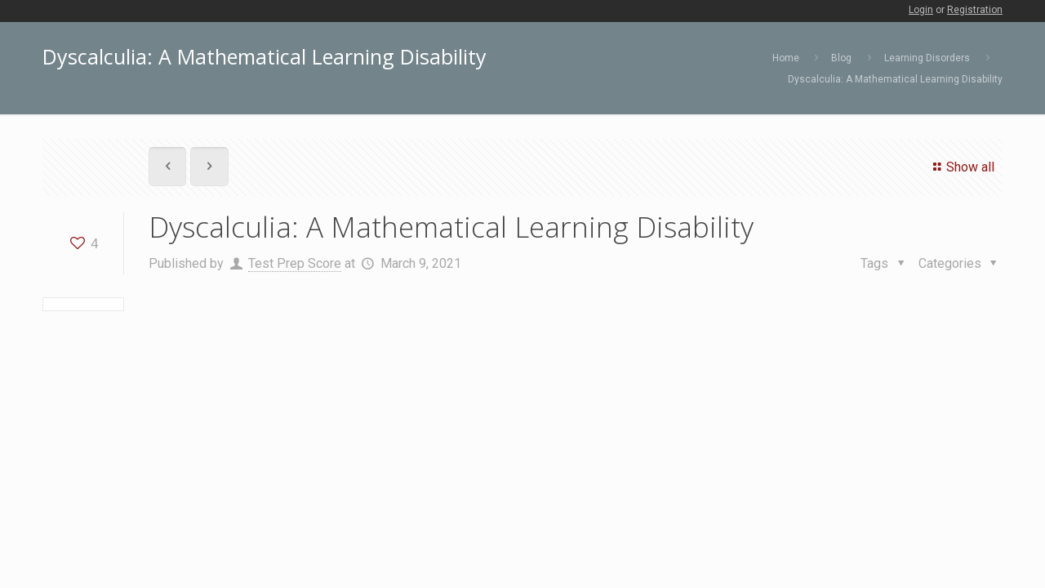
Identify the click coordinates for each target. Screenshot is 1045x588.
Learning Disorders (927, 58)
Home (785, 58)
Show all (961, 167)
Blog (841, 58)
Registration (975, 10)
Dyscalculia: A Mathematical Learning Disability (895, 79)
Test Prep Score (294, 263)
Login (921, 10)
